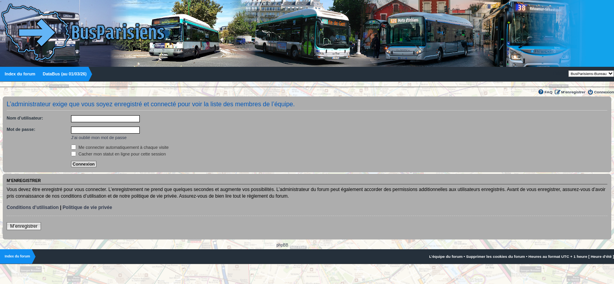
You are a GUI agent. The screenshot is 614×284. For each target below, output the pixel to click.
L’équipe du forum (446, 256)
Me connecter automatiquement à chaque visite (120, 147)
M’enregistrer (573, 92)
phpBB (282, 245)
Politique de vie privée (87, 207)
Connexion (604, 92)
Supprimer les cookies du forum (495, 256)
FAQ (548, 92)
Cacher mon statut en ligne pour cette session (118, 154)
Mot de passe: (21, 129)
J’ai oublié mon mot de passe (98, 137)
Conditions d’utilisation (33, 207)
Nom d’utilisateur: (25, 118)
